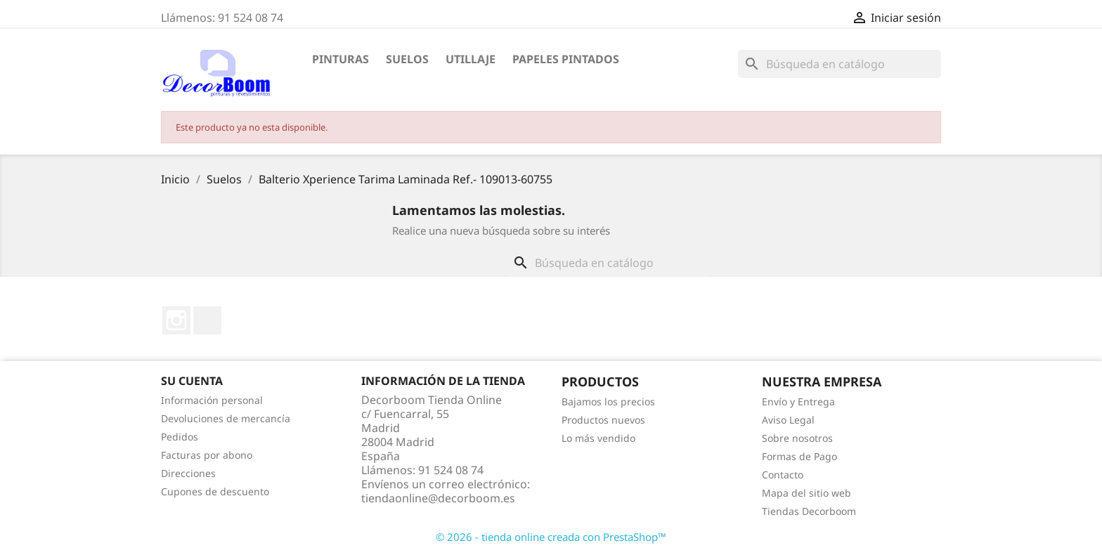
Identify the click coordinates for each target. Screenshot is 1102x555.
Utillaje (470, 59)
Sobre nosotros (797, 438)
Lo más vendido (598, 438)
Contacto (782, 474)
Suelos (407, 59)
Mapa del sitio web (806, 493)
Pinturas (340, 59)
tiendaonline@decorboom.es (438, 498)
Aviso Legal (788, 419)
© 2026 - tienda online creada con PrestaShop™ (551, 537)
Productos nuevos (603, 419)
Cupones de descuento (215, 491)
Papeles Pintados (565, 59)
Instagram (176, 320)
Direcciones (188, 473)
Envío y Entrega (798, 401)
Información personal (212, 400)
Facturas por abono (206, 455)
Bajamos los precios (608, 401)
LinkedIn (207, 320)
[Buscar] (839, 64)
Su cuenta (192, 380)
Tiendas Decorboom (809, 511)
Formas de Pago (799, 456)
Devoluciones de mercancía (225, 418)
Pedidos (179, 436)
